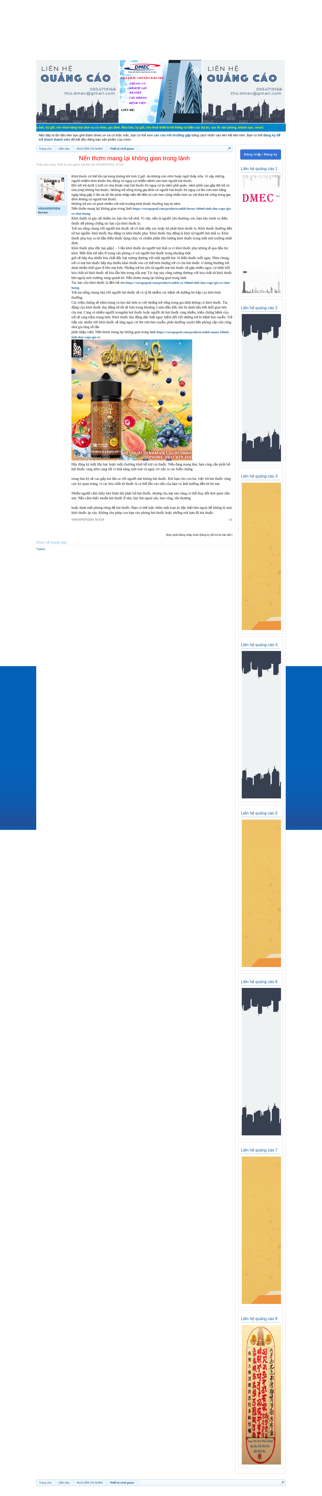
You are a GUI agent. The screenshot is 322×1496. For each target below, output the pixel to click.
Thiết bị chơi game (68, 164)
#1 (230, 519)
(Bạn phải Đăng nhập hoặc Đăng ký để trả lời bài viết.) (199, 534)
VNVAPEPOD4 (105, 164)
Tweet (40, 549)
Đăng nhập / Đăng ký (260, 154)
